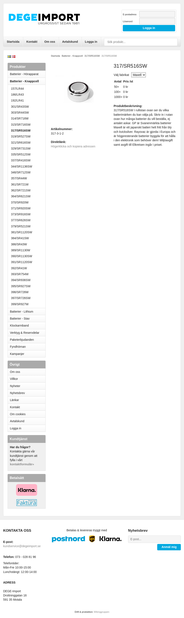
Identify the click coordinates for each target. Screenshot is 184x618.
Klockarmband (27, 325)
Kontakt (31, 41)
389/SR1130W (20, 250)
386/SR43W (19, 244)
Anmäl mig (169, 547)
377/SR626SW (21, 220)
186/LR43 (17, 94)
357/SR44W (19, 178)
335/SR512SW (21, 154)
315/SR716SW (21, 124)
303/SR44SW (20, 112)
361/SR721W (19, 184)
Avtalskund (70, 41)
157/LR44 (17, 88)
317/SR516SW (21, 130)
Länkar (14, 400)
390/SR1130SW (21, 256)
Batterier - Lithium (27, 311)
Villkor (14, 378)
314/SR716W (19, 118)
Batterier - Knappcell (27, 81)
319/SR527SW (21, 136)
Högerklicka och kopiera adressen (73, 146)
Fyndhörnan (18, 346)
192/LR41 (17, 100)
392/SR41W (19, 268)
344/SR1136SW (21, 166)
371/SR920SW (21, 208)
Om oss (49, 41)
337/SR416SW (21, 160)
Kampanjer (17, 354)
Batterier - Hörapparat (27, 74)
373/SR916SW (21, 214)
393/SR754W (19, 274)
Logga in (91, 41)
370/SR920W (19, 202)
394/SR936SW (21, 280)
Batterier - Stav (20, 318)
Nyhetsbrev (17, 393)
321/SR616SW (21, 142)
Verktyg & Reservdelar (24, 332)
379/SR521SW (21, 226)
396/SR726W (19, 292)
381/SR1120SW (21, 232)
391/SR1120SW (21, 262)
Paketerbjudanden (22, 339)
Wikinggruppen (101, 612)
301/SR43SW (20, 106)
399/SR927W (19, 304)
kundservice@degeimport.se (22, 546)
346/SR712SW (21, 172)
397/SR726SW (21, 298)
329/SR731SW (21, 148)
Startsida (13, 41)
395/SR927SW (21, 286)
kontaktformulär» (22, 464)
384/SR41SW (20, 238)
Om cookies (18, 414)
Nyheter (15, 386)
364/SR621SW (21, 196)
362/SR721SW (21, 190)
